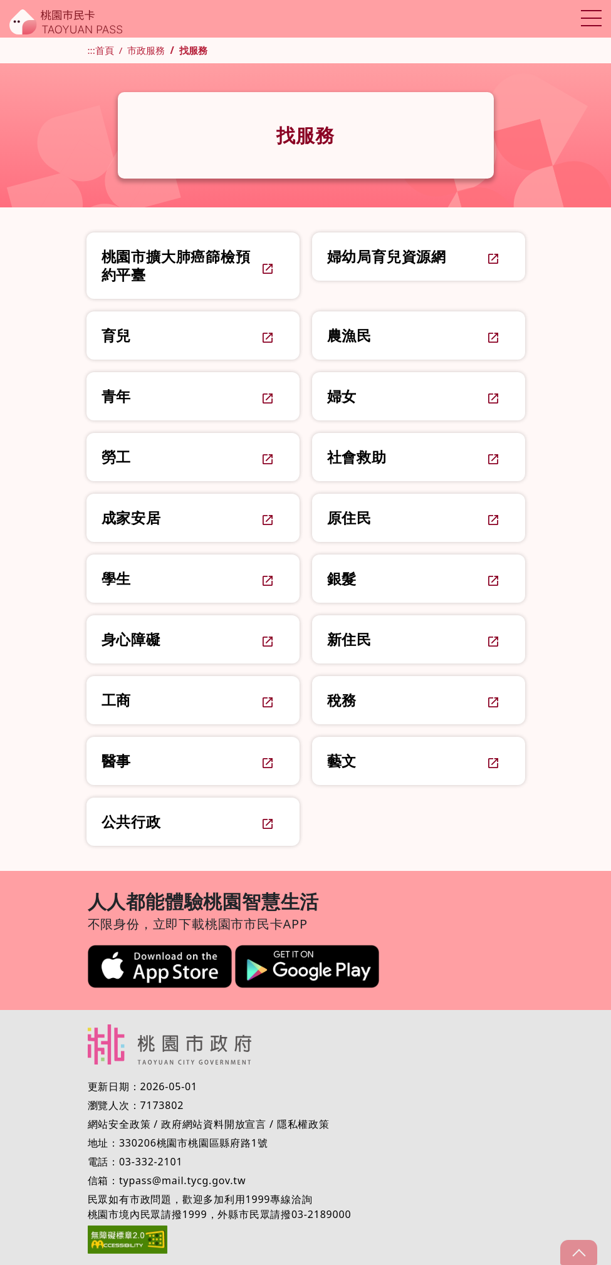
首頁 (104, 50)
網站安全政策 (119, 1124)
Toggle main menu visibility (591, 15)
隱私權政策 (303, 1124)
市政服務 (146, 50)
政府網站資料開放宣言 (213, 1124)
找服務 (193, 50)
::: (91, 50)
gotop (578, 1252)
